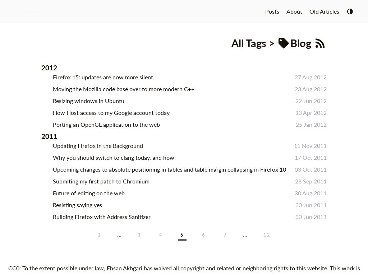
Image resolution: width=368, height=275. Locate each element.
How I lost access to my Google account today (111, 112)
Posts (272, 11)
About (294, 11)
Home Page (32, 11)
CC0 (13, 268)
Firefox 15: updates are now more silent (103, 77)
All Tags (248, 43)
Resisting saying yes (77, 204)
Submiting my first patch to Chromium (101, 181)
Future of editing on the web (89, 193)
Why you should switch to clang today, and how (113, 157)
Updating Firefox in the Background (98, 145)
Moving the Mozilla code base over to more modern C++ (123, 88)
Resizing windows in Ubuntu (88, 100)
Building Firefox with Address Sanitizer (102, 216)
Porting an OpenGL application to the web (106, 124)
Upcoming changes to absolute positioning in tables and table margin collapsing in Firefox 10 (169, 169)
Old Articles (324, 11)
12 (266, 235)
